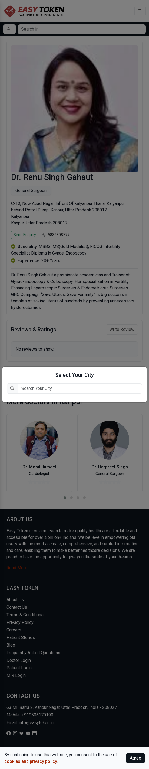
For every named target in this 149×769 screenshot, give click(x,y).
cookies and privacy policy (30, 761)
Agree (135, 758)
